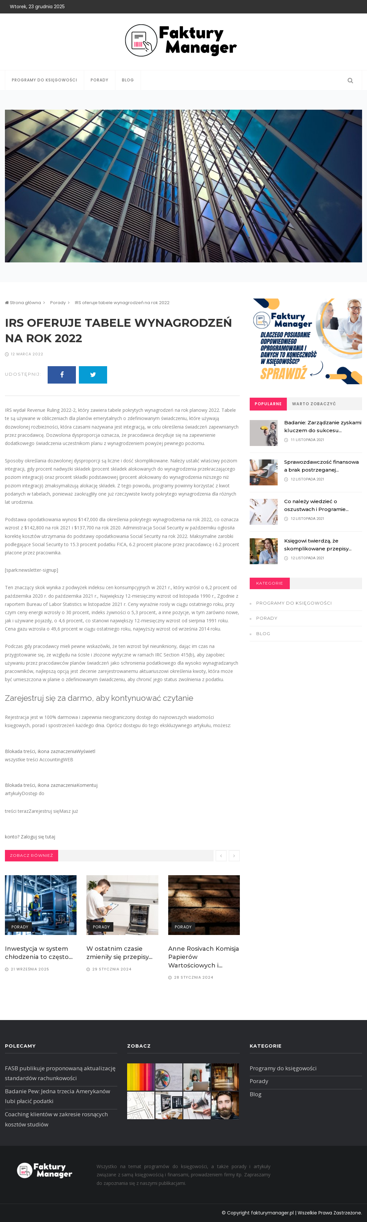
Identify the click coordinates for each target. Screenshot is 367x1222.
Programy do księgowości (44, 80)
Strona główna (23, 303)
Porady (99, 80)
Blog (128, 80)
